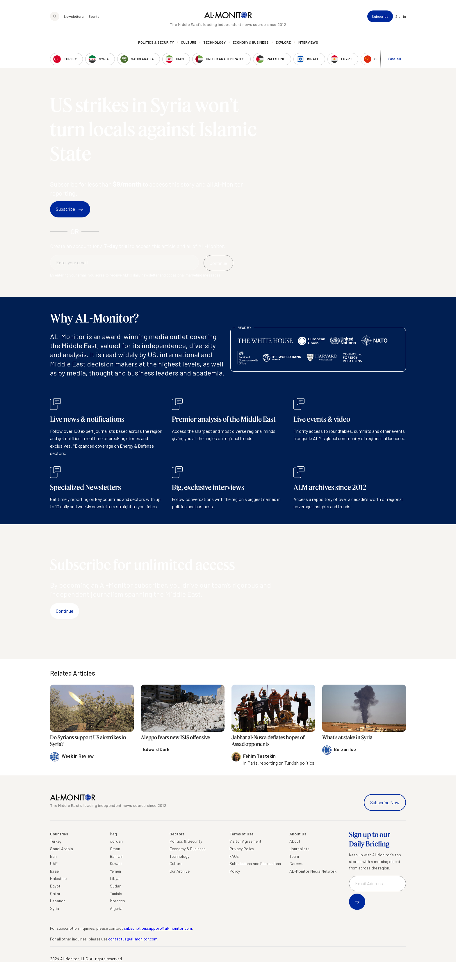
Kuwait (116, 863)
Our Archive (180, 871)
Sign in (400, 16)
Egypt (55, 885)
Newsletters (74, 16)
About (294, 841)
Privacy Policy (241, 848)
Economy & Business (251, 42)
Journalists (299, 848)
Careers (296, 863)
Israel (55, 871)
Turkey (55, 841)
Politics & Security (156, 42)
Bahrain (116, 856)
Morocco (117, 900)
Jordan (116, 841)
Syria (54, 908)
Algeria (116, 908)
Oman (115, 848)
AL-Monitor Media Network (312, 871)
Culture (188, 42)
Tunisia (116, 893)
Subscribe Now (385, 802)
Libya (115, 878)
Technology (214, 42)
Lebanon (57, 900)
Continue (64, 611)
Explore (283, 42)
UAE (54, 863)
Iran (53, 856)
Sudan (115, 885)
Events (93, 16)
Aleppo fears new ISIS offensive (175, 737)
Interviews (308, 42)
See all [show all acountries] (394, 58)
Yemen (115, 871)
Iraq (113, 833)
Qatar (55, 893)
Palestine (58, 878)
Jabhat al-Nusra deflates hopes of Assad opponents (268, 740)
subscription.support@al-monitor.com (158, 928)
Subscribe (380, 16)
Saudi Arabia (61, 848)
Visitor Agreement (245, 841)
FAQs (234, 856)
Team (294, 856)
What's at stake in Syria (347, 737)
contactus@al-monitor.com (132, 938)
